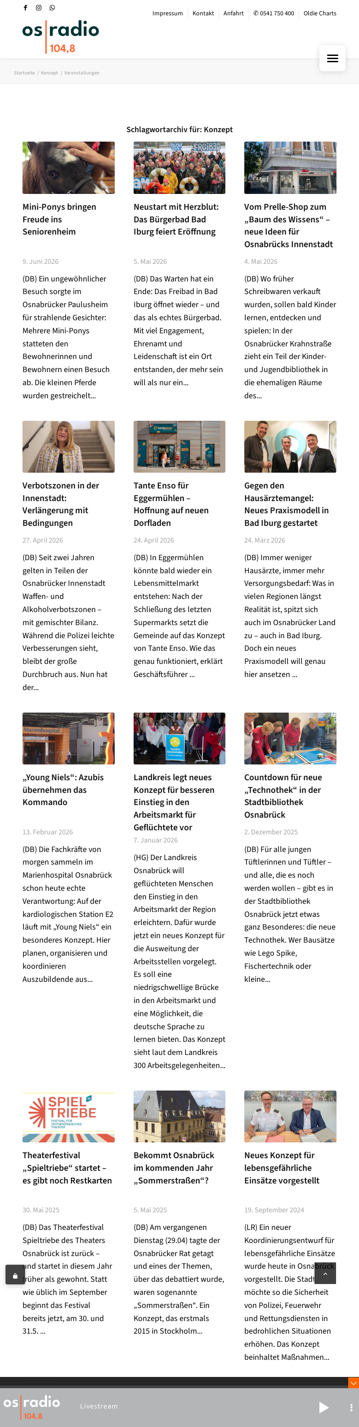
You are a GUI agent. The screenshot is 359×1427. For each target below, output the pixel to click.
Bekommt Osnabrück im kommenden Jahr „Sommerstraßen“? (174, 1168)
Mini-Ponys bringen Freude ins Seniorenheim (59, 219)
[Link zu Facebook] (25, 7)
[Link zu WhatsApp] (52, 7)
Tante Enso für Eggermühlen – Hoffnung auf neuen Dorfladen (171, 504)
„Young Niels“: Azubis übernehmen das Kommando (63, 790)
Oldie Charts (320, 13)
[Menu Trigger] (332, 58)
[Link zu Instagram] (38, 7)
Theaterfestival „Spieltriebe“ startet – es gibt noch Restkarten (67, 1168)
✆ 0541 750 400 (273, 13)
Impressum (168, 13)
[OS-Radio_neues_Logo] (60, 37)
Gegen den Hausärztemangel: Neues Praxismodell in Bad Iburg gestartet (286, 504)
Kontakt (203, 13)
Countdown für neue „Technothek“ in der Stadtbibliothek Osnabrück (283, 796)
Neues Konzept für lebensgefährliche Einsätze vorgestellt (281, 1168)
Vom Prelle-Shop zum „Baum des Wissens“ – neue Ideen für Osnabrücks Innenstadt (288, 226)
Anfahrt (234, 13)
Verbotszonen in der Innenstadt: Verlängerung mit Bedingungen (60, 504)
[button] (324, 1407)
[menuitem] (168, 13)
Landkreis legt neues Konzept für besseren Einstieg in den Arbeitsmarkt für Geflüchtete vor (174, 802)
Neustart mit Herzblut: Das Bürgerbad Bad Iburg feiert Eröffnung (176, 219)
